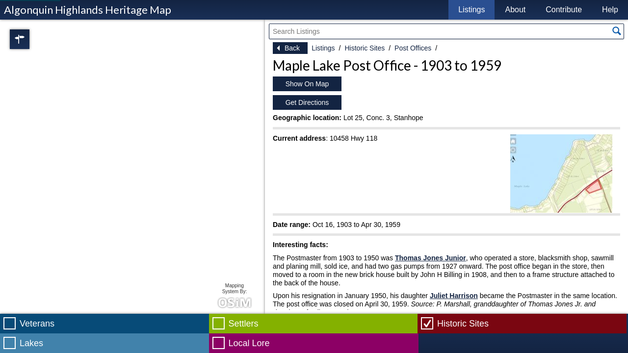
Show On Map (307, 84)
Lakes (31, 343)
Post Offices (412, 48)
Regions (33, 39)
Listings (471, 9)
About (515, 9)
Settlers (244, 323)
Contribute (564, 9)
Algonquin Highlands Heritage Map (87, 9)
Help (610, 9)
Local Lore (249, 343)
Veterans (37, 323)
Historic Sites (364, 48)
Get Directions (307, 102)
